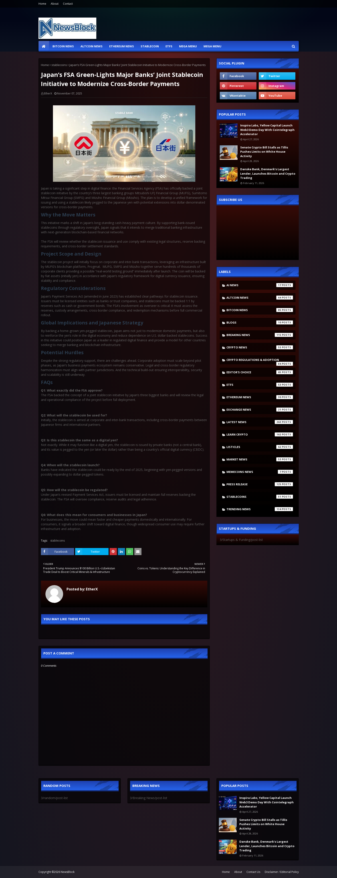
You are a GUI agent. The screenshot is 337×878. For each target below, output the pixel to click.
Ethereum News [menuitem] (121, 46)
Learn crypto (259, 434)
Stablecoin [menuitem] (150, 46)
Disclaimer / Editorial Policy (282, 872)
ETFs (259, 385)
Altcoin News (259, 298)
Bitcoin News (259, 310)
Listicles (259, 447)
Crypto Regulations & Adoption (259, 361)
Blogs (259, 322)
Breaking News (259, 335)
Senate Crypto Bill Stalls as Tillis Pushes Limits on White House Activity (264, 151)
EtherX (48, 93)
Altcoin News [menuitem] (92, 46)
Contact (68, 4)
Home (42, 4)
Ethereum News (259, 397)
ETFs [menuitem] (168, 46)
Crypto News (259, 347)
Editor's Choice (259, 372)
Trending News (259, 509)
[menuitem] (43, 46)
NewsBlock (68, 872)
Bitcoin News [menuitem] (63, 46)
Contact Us (253, 872)
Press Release (259, 484)
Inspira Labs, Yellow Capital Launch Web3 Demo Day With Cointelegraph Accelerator (267, 129)
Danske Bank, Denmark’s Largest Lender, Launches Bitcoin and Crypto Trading (267, 173)
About (55, 4)
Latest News (259, 422)
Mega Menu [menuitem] (188, 46)
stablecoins (59, 65)
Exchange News (259, 410)
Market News (259, 459)
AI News (259, 285)
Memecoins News (259, 472)
